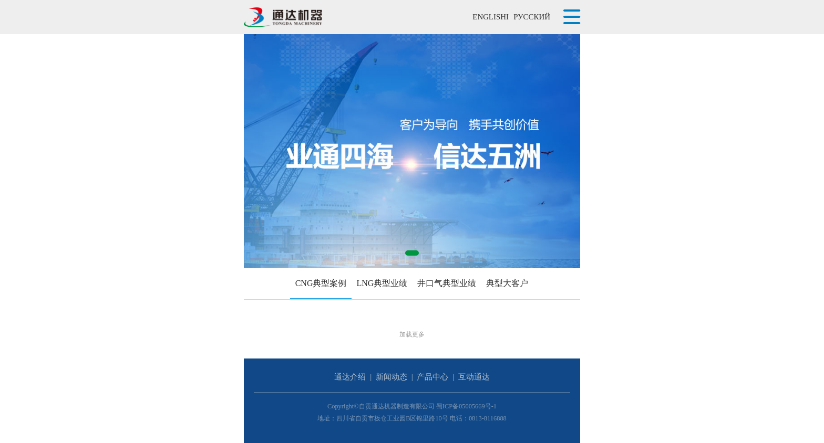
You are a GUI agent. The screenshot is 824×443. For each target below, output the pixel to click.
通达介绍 (350, 377)
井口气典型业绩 (446, 283)
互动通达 (474, 377)
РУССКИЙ (531, 17)
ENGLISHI (490, 17)
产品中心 (432, 377)
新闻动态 (391, 377)
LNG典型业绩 (381, 283)
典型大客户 (507, 283)
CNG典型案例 (321, 283)
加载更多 (412, 334)
